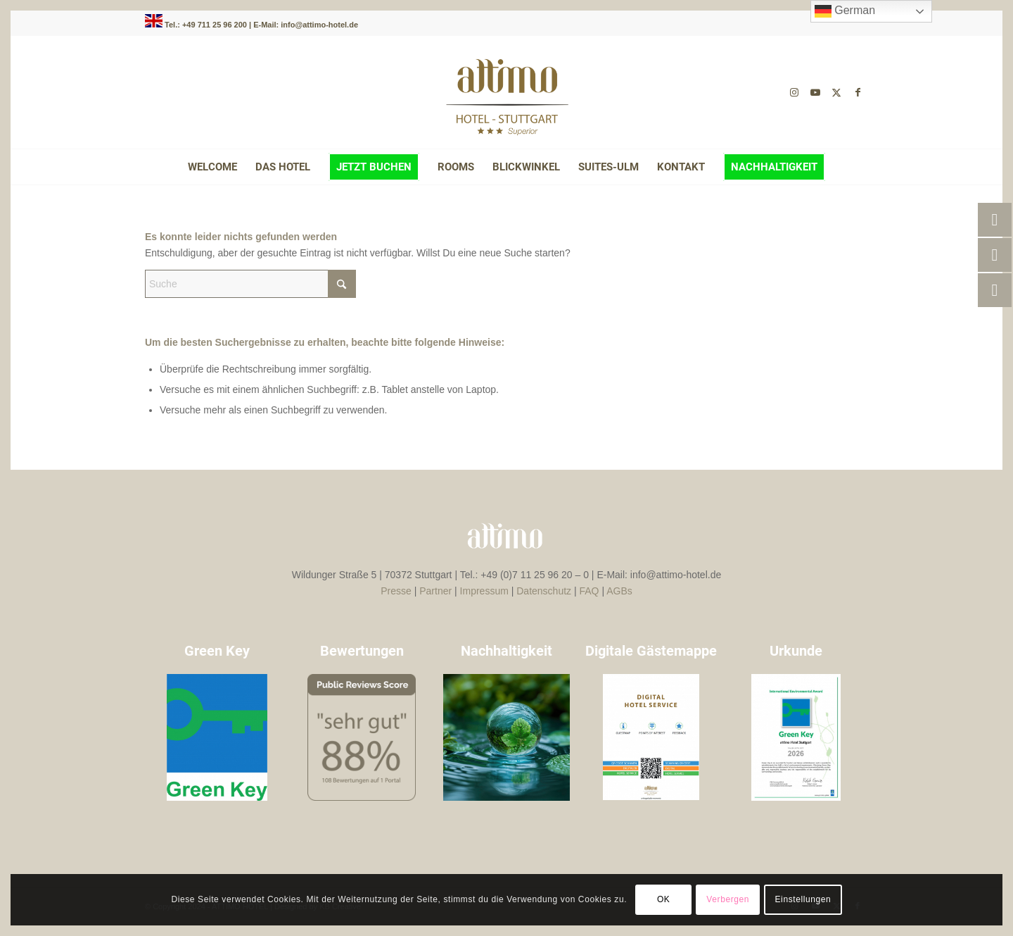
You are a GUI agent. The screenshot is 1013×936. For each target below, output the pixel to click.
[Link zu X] (836, 92)
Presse (396, 591)
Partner (435, 591)
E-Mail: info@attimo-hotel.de (305, 24)
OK (663, 899)
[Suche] (250, 284)
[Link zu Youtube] (815, 92)
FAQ (589, 591)
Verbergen (727, 899)
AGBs (619, 591)
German (845, 11)
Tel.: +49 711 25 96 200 (207, 24)
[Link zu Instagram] (794, 92)
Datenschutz (543, 591)
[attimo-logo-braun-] (506, 92)
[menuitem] (212, 167)
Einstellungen (803, 899)
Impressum (484, 591)
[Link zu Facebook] (857, 92)
